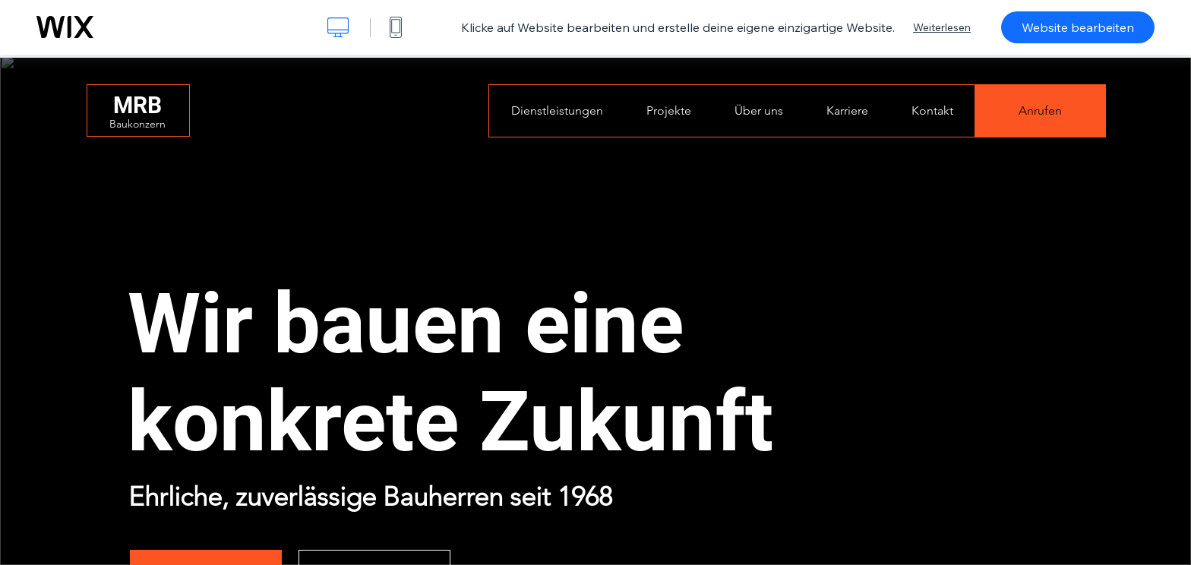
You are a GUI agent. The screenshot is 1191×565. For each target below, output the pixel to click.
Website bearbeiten (1078, 27)
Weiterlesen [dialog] (942, 27)
